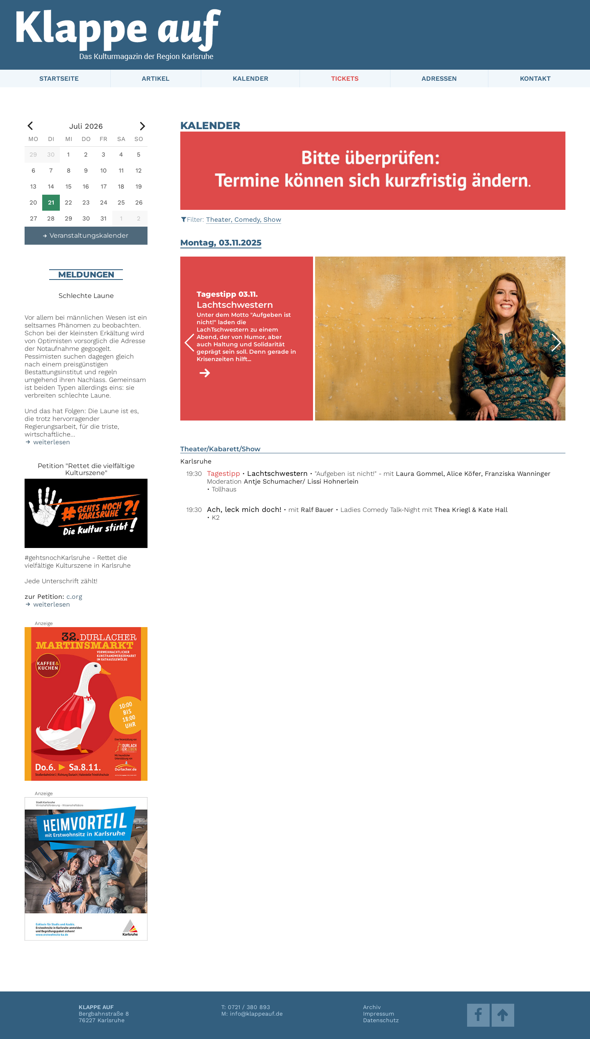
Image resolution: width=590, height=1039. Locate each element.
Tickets (345, 78)
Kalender (250, 78)
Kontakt (535, 78)
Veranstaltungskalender (85, 235)
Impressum (378, 1013)
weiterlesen (47, 442)
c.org (74, 596)
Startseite (59, 78)
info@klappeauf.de (256, 1013)
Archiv (372, 1007)
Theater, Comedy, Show (243, 219)
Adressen (439, 78)
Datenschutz (381, 1020)
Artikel (156, 78)
